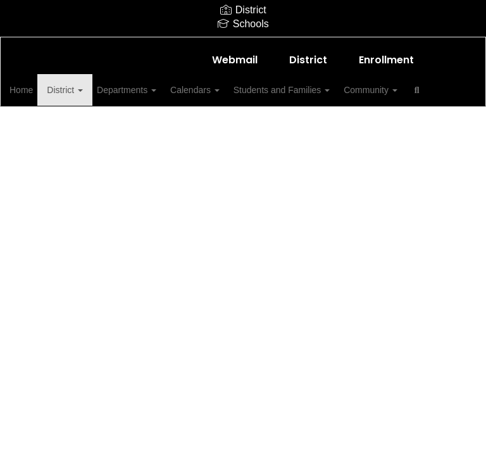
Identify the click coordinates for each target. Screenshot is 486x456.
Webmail (235, 60)
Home (41, 90)
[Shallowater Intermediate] (243, 45)
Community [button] (415, 90)
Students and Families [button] (321, 90)
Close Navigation (93, 127)
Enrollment (386, 60)
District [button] (90, 90)
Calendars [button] (229, 90)
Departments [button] (156, 90)
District (308, 60)
